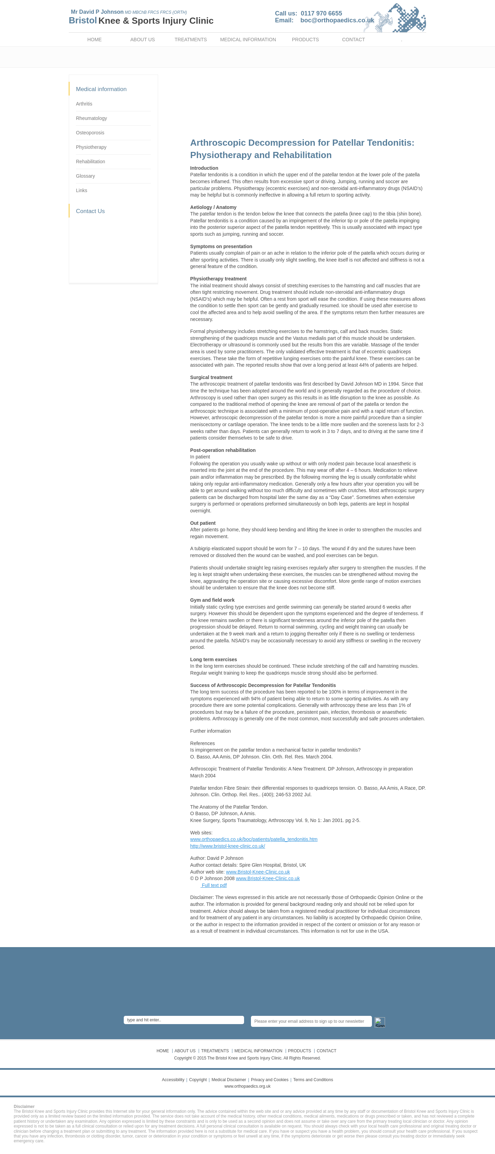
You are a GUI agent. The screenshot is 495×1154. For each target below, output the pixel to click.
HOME (94, 39)
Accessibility (173, 1079)
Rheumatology (91, 118)
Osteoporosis (90, 132)
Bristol (83, 20)
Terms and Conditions (313, 1079)
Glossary (85, 176)
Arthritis (84, 104)
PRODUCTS (305, 39)
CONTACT (353, 39)
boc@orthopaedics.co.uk (337, 20)
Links (81, 190)
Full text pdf (213, 885)
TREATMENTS (191, 39)
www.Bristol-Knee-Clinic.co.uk (258, 872)
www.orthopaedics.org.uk (247, 1086)
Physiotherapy (91, 147)
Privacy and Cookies (269, 1079)
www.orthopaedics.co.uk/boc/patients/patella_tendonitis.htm (253, 839)
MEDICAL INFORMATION (248, 39)
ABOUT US (142, 39)
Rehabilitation (90, 161)
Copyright (198, 1079)
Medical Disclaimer (228, 1079)
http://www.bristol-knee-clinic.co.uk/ (227, 846)
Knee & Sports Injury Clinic (155, 20)
